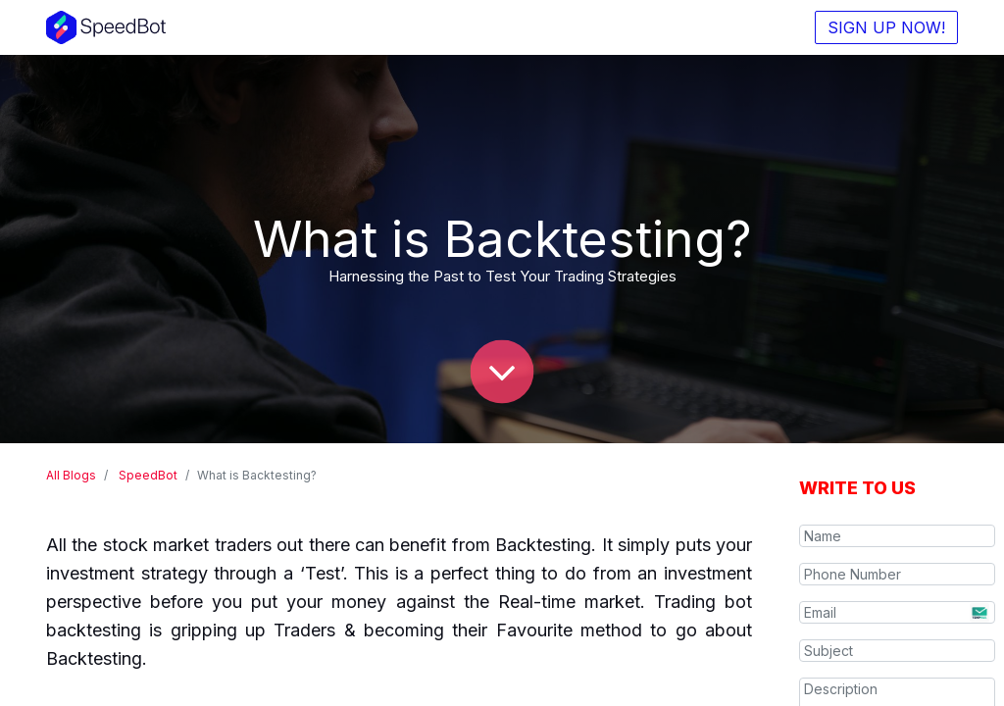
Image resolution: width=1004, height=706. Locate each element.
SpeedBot (148, 475)
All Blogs (71, 475)
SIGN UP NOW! (886, 27)
